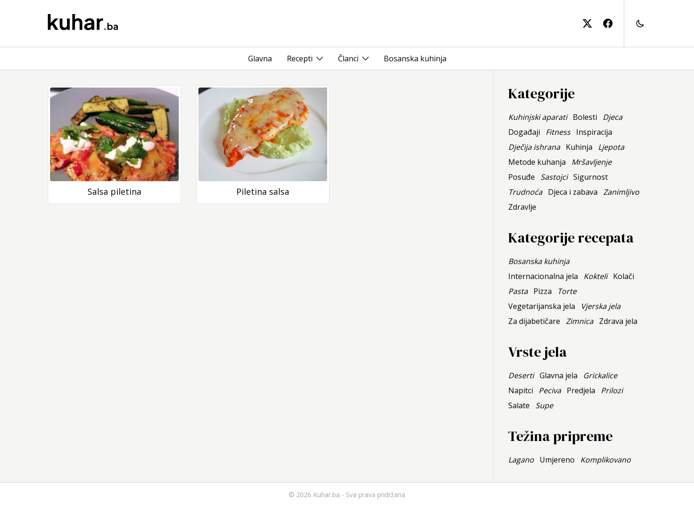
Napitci (520, 390)
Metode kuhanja (537, 162)
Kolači (623, 276)
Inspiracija (594, 132)
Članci (348, 58)
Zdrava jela (618, 321)
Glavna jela (558, 375)
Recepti (300, 58)
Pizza (542, 291)
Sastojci (554, 177)
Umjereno (557, 460)
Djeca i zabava (573, 192)
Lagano (521, 460)
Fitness (558, 132)
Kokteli (595, 276)
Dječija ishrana (534, 147)
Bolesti (585, 117)
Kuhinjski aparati (537, 117)
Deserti (521, 375)
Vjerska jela (601, 306)
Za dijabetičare (534, 321)
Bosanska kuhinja (415, 58)
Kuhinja (579, 147)
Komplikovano (605, 460)
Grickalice (600, 375)
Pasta (518, 291)
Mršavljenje (591, 162)
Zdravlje (522, 207)
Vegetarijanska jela (541, 306)
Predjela (581, 390)
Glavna (260, 58)
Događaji (524, 132)
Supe (544, 405)
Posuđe (521, 177)
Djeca (612, 117)
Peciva (550, 390)
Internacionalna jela (543, 276)
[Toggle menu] (319, 58)
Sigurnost (590, 177)
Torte (567, 291)
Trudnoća (525, 192)
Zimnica (579, 321)
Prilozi (612, 390)
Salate (519, 405)
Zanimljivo (621, 192)
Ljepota (611, 147)
